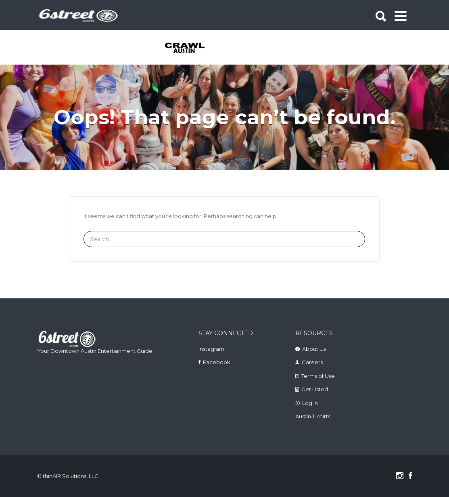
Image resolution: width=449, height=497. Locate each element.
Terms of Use (318, 376)
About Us (314, 349)
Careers (312, 362)
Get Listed (314, 389)
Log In (310, 403)
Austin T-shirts (312, 416)
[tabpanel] (185, 48)
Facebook (216, 362)
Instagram (211, 349)
